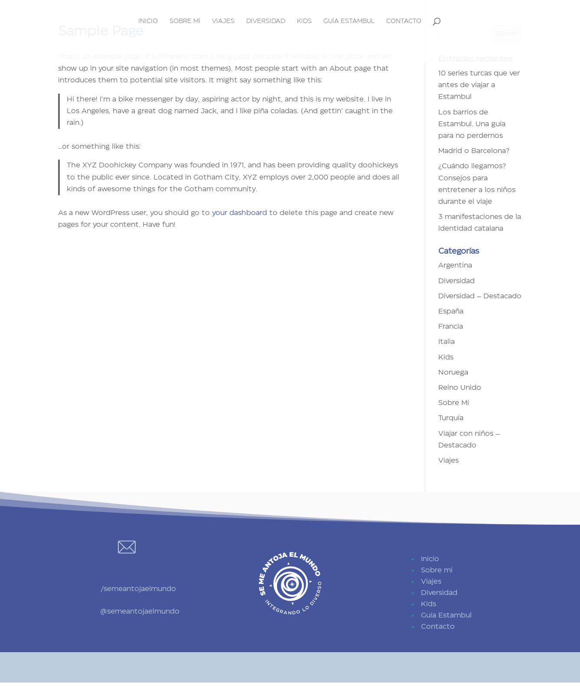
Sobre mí (184, 21)
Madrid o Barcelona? (473, 150)
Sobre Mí (453, 402)
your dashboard (239, 212)
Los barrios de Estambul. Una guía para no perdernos (471, 124)
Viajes (223, 21)
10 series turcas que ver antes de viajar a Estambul (479, 85)
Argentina (455, 265)
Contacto (403, 21)
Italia (446, 341)
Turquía (450, 418)
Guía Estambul (349, 21)
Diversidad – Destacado (479, 296)
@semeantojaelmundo (139, 611)
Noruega (453, 372)
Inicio (148, 21)
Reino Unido (459, 387)
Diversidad (265, 21)
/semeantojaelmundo (138, 588)
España (450, 311)
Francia (450, 326)
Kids (304, 21)
